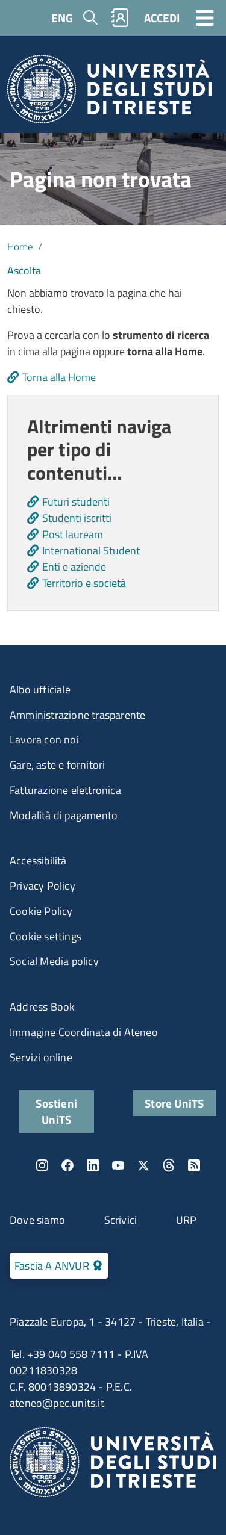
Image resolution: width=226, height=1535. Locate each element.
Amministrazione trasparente (77, 715)
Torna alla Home (59, 377)
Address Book (42, 1007)
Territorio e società (84, 583)
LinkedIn (93, 1165)
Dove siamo (37, 1220)
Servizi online (41, 1057)
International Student (91, 550)
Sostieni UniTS (56, 1111)
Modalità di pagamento (64, 815)
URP (186, 1220)
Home (20, 246)
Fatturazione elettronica (65, 790)
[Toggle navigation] (204, 17)
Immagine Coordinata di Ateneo (84, 1032)
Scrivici (120, 1220)
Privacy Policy (42, 886)
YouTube (118, 1165)
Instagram (42, 1165)
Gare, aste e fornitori (57, 765)
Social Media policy (54, 961)
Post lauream (72, 534)
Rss (194, 1165)
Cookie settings (45, 936)
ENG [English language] (62, 17)
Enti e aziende (74, 567)
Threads (169, 1165)
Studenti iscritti (76, 518)
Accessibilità (38, 860)
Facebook (67, 1165)
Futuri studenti (76, 502)
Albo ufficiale (40, 689)
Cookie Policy (41, 911)
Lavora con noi (44, 739)
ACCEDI (162, 17)
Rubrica (119, 18)
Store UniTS (174, 1103)
